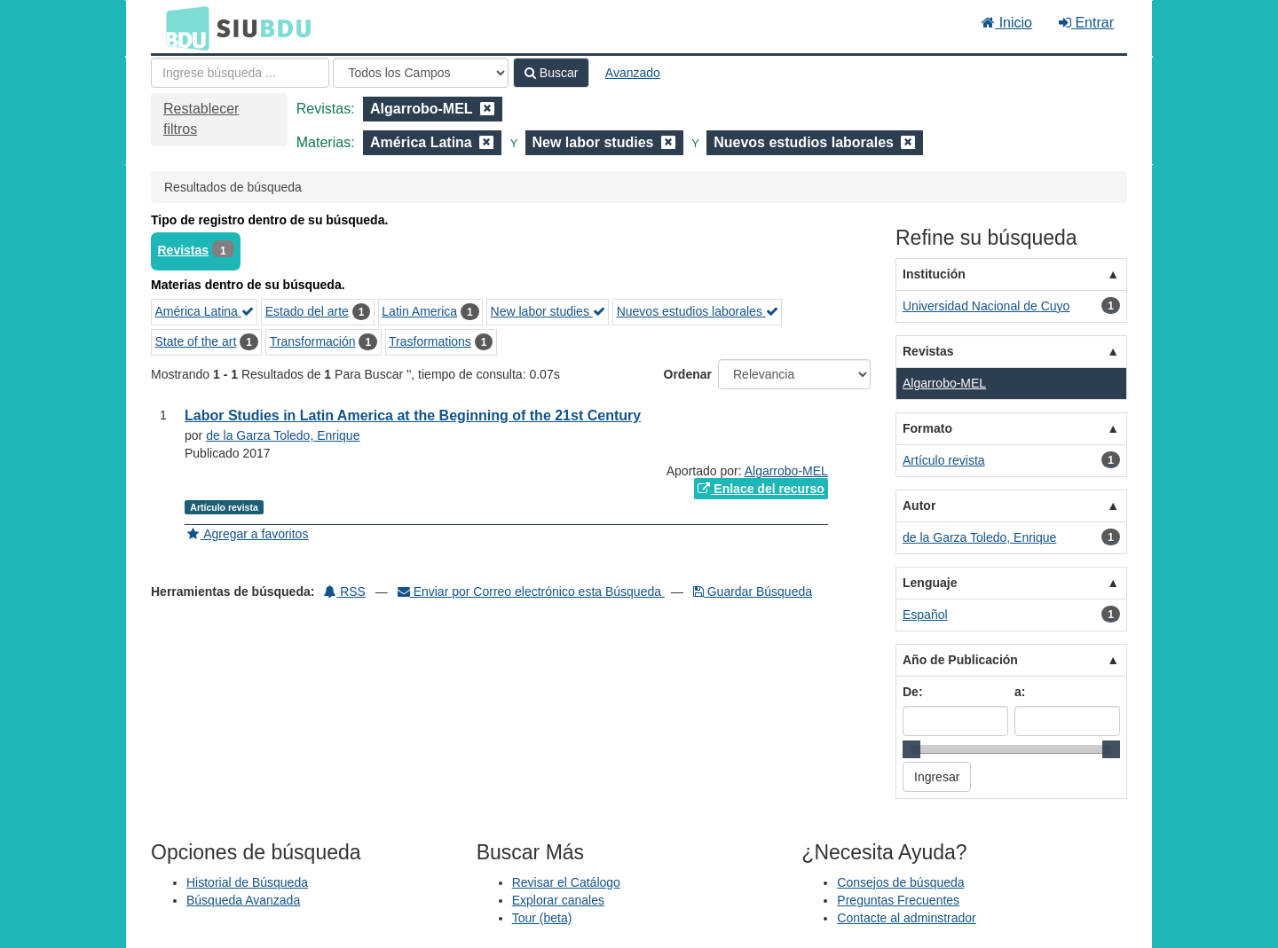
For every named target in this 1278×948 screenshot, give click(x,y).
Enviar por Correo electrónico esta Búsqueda (531, 591)
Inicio (1007, 22)
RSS (345, 591)
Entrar (1086, 22)
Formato (927, 428)
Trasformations (430, 341)
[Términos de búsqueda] (240, 73)
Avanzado (632, 73)
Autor (919, 505)
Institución (934, 274)
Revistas (183, 250)
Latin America (419, 311)
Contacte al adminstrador (906, 918)
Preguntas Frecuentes (898, 900)
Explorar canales (558, 900)
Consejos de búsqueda (900, 882)
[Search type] (421, 73)
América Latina (204, 311)
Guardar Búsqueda (752, 591)
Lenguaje (930, 583)
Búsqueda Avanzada (243, 900)
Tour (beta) (542, 918)
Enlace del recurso (761, 489)
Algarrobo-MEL (786, 471)
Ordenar (688, 374)
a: (1019, 692)
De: (913, 692)
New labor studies (548, 311)
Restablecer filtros (201, 119)
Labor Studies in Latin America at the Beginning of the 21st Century (413, 415)
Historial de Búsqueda (247, 882)
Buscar (551, 73)
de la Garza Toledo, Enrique (282, 435)
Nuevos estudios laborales (697, 311)
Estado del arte (307, 311)
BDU (183, 27)
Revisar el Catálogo (566, 882)
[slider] (911, 749)
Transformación (313, 341)
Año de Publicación (960, 660)
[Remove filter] (487, 108)
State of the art (196, 341)
